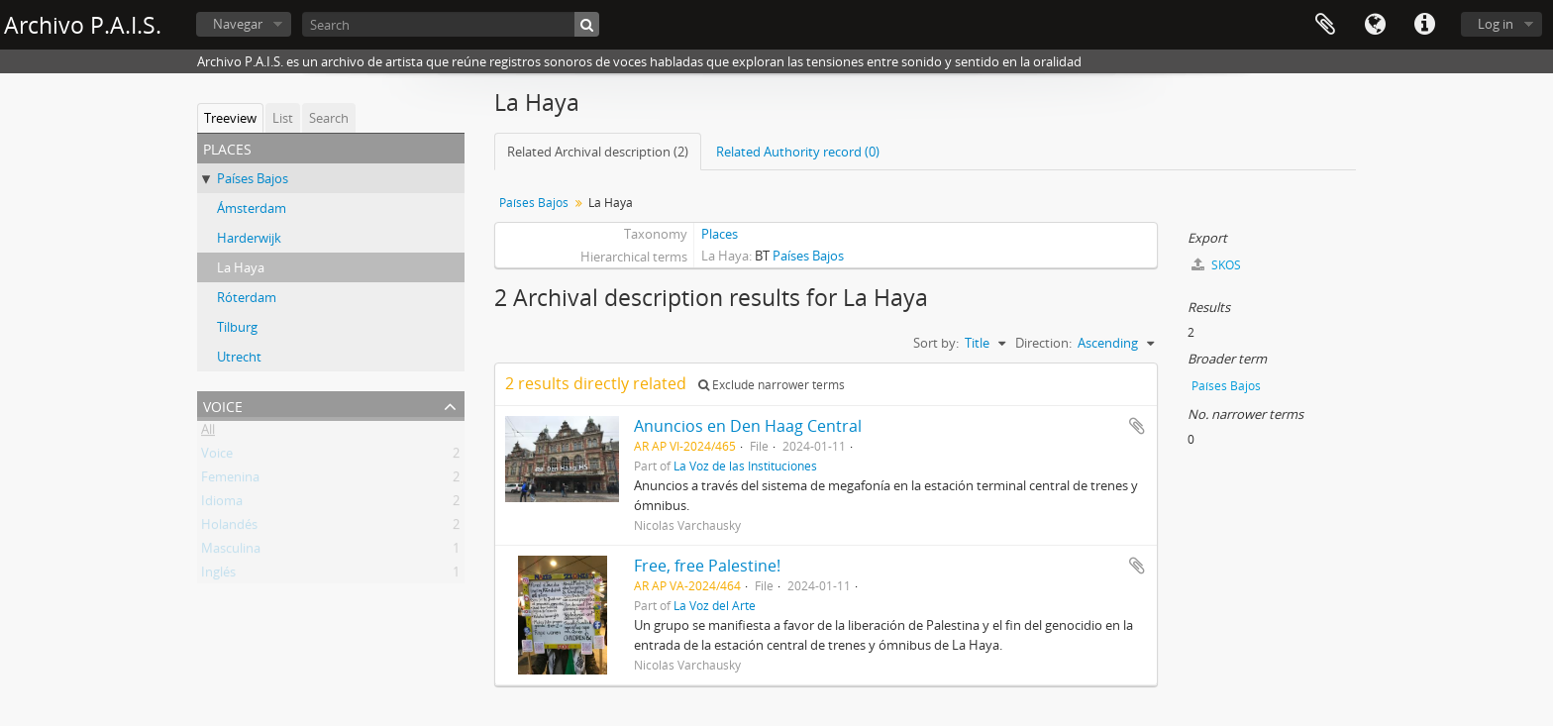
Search (329, 118)
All (208, 433)
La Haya (240, 267)
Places (719, 234)
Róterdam (246, 297)
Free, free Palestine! (707, 565)
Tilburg (237, 327)
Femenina (230, 480)
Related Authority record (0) (798, 151)
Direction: (1043, 343)
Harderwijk (249, 238)
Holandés (229, 528)
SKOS (1216, 265)
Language (1374, 25)
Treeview (230, 118)
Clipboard (1325, 25)
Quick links (1424, 25)
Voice (223, 404)
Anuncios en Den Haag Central (748, 426)
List (282, 118)
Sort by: (936, 343)
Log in (1495, 24)
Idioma (222, 504)
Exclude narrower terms (771, 384)
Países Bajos (252, 178)
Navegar (237, 24)
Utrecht (239, 356)
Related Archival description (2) (597, 151)
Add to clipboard (1137, 426)
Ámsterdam (251, 208)
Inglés (218, 575)
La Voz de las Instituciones (745, 465)
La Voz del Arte (714, 605)
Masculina (230, 552)
